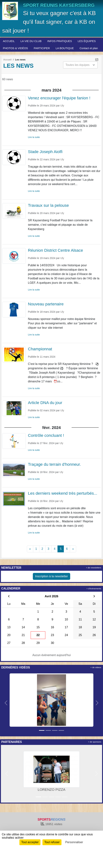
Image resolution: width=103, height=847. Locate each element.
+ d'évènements (93, 588)
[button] (6, 702)
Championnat (40, 349)
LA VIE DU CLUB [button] (31, 41)
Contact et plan (89, 48)
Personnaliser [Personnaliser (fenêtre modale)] (74, 842)
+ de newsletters (93, 568)
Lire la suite (34, 137)
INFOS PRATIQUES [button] (59, 41)
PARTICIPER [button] (42, 48)
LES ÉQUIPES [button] (87, 41)
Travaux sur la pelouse (48, 205)
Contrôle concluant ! (46, 435)
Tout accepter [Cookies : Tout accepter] (30, 842)
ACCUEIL (9, 41)
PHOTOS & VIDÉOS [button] (15, 48)
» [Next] (73, 548)
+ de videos (95, 667)
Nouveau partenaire (46, 304)
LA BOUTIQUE (65, 48)
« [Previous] (30, 548)
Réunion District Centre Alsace (55, 250)
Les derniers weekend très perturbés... (62, 493)
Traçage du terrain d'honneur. (54, 464)
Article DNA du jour (45, 402)
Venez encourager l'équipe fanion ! (59, 98)
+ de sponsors (94, 742)
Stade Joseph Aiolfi (45, 151)
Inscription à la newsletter (51, 576)
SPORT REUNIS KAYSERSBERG (58, 5)
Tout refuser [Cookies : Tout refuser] (51, 842)
